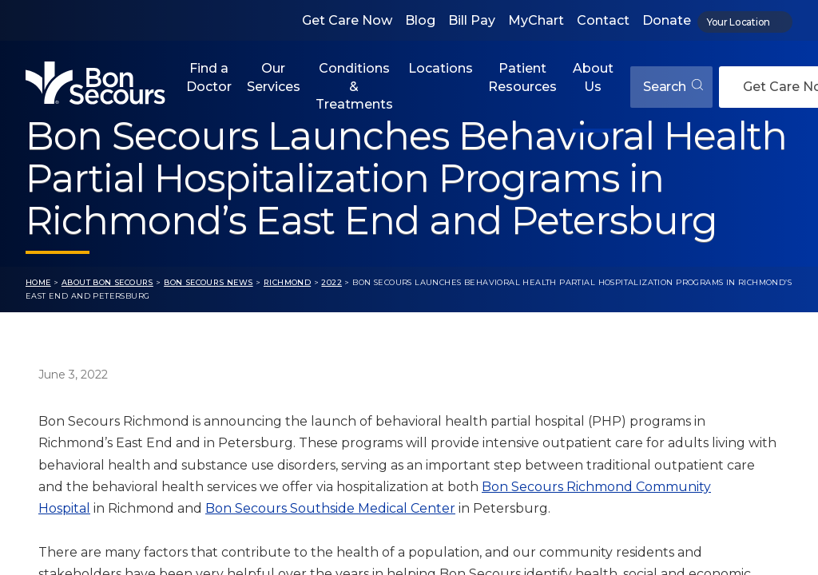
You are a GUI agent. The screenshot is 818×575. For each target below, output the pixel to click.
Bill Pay (471, 20)
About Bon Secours (107, 282)
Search (673, 86)
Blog (420, 20)
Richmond (287, 282)
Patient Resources (522, 77)
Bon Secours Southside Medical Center (330, 508)
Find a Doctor (209, 77)
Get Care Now (347, 20)
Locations (440, 68)
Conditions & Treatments (354, 86)
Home (38, 282)
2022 (331, 282)
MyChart (536, 20)
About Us (593, 77)
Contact (603, 20)
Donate (666, 20)
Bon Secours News (208, 282)
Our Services (273, 77)
